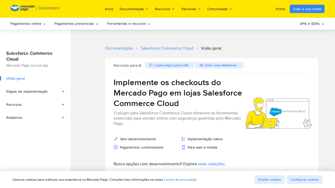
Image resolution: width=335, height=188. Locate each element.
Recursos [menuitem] (165, 9)
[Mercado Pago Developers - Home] (35, 9)
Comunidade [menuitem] (219, 9)
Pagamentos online (28, 23)
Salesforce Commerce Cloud (167, 48)
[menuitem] (28, 23)
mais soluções (211, 164)
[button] (35, 91)
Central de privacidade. (180, 179)
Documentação (119, 48)
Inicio (109, 8)
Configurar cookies (305, 179)
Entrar (281, 8)
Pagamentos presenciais (76, 23)
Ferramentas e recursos (129, 23)
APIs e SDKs (312, 23)
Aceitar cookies (269, 179)
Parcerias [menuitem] (191, 9)
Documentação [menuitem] (134, 9)
